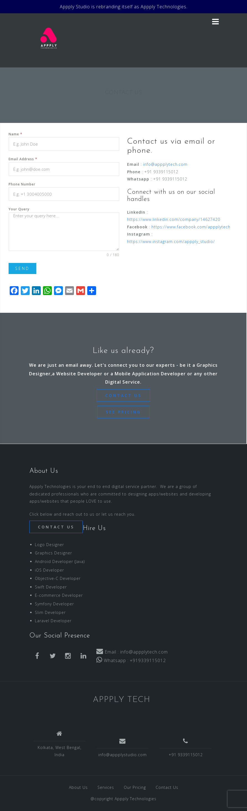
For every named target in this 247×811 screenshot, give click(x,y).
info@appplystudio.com (122, 754)
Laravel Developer (53, 620)
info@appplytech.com (165, 164)
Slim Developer (50, 612)
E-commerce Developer (59, 595)
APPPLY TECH (121, 700)
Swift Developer (51, 587)
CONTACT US (123, 395)
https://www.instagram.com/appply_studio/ (171, 241)
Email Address (23, 159)
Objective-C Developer (58, 578)
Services (105, 787)
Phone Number (22, 184)
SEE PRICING (123, 412)
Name (15, 134)
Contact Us (167, 787)
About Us (78, 787)
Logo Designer (49, 544)
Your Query (19, 209)
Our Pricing (135, 787)
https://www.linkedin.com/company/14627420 (173, 219)
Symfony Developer (54, 603)
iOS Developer (49, 570)
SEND (22, 268)
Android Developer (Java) (60, 561)
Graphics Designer (53, 553)
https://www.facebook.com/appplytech (190, 226)
